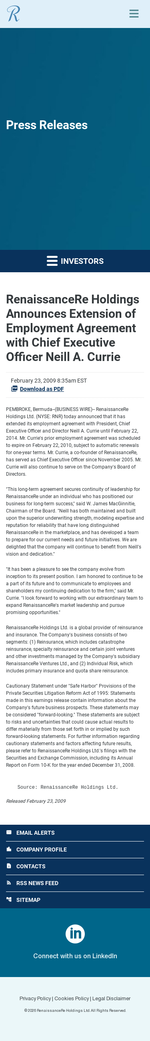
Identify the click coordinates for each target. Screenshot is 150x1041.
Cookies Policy (71, 999)
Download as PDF (37, 388)
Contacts (26, 866)
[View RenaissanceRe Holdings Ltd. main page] (13, 13)
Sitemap (23, 900)
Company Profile (36, 849)
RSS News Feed (32, 883)
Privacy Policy (35, 999)
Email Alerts (30, 833)
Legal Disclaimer (111, 999)
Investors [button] (75, 260)
